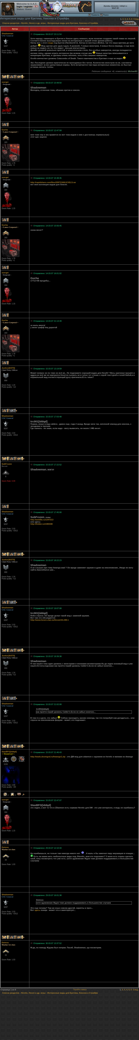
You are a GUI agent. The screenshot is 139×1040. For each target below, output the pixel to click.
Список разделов (10, 23)
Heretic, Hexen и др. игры (33, 23)
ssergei (5, 82)
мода (50, 43)
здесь (37, 910)
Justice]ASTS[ (8, 368)
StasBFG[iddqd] (9, 752)
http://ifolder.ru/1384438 (41, 524)
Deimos (5, 847)
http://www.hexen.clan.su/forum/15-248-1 (49, 620)
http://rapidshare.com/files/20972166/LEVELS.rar (53, 182)
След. (136, 19)
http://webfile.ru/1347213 (41, 520)
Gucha (5, 130)
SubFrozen (7, 464)
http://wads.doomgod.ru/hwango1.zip (47, 757)
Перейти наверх (80, 990)
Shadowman (7, 33)
